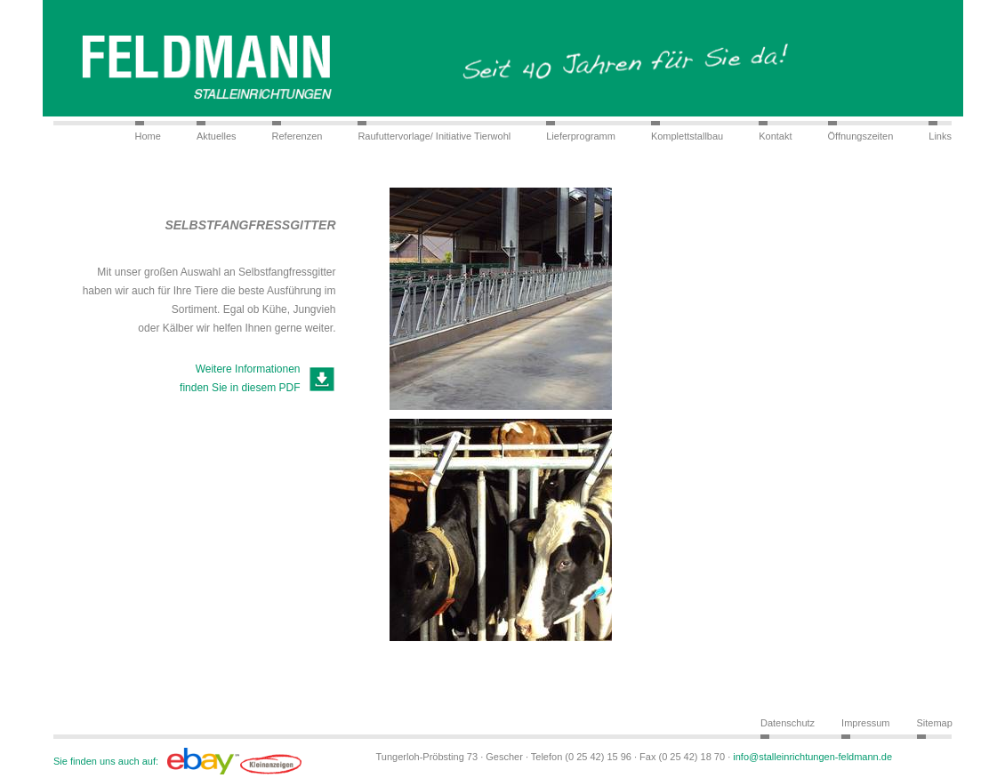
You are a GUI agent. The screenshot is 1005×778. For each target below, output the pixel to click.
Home (148, 136)
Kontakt (775, 136)
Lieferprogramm (580, 136)
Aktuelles (217, 136)
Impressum (865, 723)
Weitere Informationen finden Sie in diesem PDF (240, 378)
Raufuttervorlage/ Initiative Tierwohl (434, 136)
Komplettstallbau (687, 136)
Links (940, 136)
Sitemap (935, 723)
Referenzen (297, 136)
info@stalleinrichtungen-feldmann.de (812, 756)
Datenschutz (787, 723)
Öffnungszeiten (861, 136)
